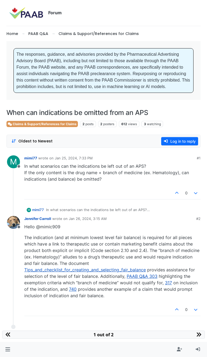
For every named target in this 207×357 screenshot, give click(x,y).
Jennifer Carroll (37, 218)
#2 (198, 218)
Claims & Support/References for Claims (42, 124)
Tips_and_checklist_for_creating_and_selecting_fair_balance (85, 269)
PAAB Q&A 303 (142, 276)
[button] (7, 349)
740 (73, 289)
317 (168, 282)
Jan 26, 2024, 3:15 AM (88, 218)
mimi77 (30, 158)
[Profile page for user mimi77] (13, 161)
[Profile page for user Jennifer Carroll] (13, 222)
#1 (199, 158)
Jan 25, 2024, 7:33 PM (74, 158)
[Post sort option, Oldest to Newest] (32, 141)
